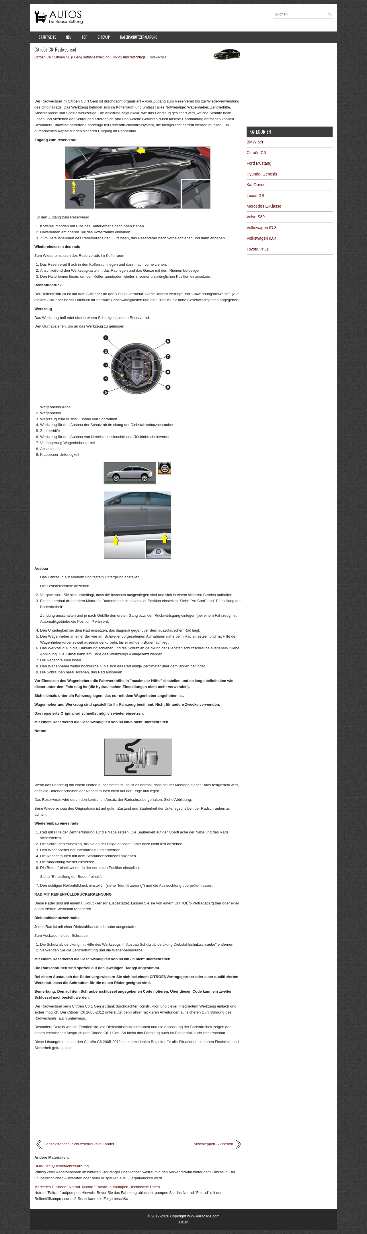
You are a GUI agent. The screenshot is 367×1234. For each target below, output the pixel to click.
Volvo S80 (256, 216)
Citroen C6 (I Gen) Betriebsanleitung (81, 57)
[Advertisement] (138, 79)
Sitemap (103, 37)
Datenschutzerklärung (138, 37)
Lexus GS (255, 195)
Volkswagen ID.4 (261, 238)
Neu (68, 37)
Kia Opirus (256, 184)
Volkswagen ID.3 (261, 227)
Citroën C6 (42, 57)
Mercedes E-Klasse (264, 206)
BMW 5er (255, 142)
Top (84, 37)
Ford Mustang (259, 163)
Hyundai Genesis (262, 174)
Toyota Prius (258, 249)
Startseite (47, 37)
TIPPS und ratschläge (129, 57)
